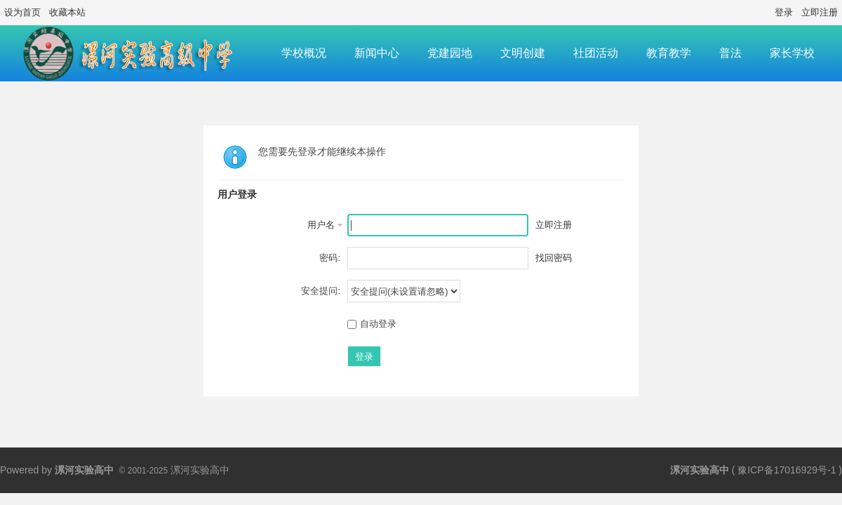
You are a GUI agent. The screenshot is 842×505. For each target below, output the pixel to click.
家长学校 (792, 53)
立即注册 (819, 12)
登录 (784, 12)
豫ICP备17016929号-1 (786, 470)
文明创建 (522, 53)
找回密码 (553, 257)
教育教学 (668, 53)
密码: (329, 257)
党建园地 (449, 53)
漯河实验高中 (699, 470)
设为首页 (22, 12)
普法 (730, 53)
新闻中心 (376, 53)
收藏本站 (67, 12)
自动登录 (371, 323)
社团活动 (595, 53)
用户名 (321, 225)
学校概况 (303, 53)
